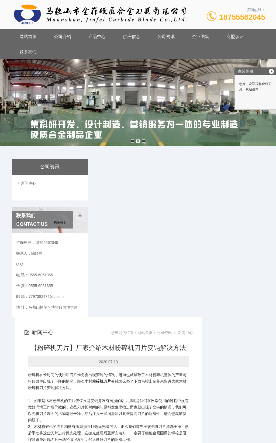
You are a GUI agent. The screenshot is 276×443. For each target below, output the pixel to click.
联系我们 (28, 51)
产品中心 (97, 36)
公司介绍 (62, 36)
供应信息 (131, 36)
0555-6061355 (111, 379)
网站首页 (28, 36)
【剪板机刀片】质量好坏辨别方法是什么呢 (138, 336)
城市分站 (14, 437)
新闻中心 (28, 182)
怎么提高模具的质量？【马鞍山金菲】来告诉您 (142, 345)
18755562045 (242, 17)
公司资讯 (166, 36)
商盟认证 (235, 36)
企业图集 (200, 36)
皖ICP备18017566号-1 (183, 387)
